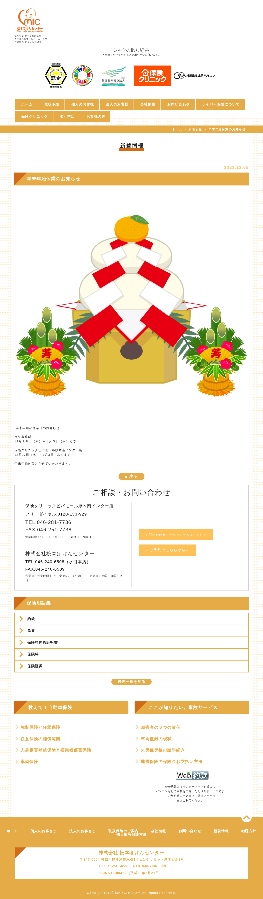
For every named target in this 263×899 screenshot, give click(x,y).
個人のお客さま (43, 831)
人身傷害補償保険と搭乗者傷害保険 (56, 750)
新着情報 (195, 129)
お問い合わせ (178, 104)
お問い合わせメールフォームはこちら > (175, 534)
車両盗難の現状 (156, 739)
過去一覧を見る (132, 682)
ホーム (27, 104)
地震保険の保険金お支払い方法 (172, 761)
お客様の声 (96, 117)
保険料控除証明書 (42, 643)
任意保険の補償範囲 (40, 739)
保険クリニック (34, 117)
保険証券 (35, 666)
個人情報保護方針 (131, 835)
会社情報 (148, 104)
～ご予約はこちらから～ (167, 550)
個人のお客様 (82, 104)
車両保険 (29, 761)
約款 (31, 619)
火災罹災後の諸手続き (163, 750)
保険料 (33, 654)
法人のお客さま (82, 831)
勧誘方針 (248, 831)
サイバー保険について (221, 104)
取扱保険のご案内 (123, 831)
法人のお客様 (117, 104)
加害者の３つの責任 (161, 727)
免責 (31, 631)
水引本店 (67, 117)
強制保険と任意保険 (40, 727)
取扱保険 (52, 104)
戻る (131, 476)
